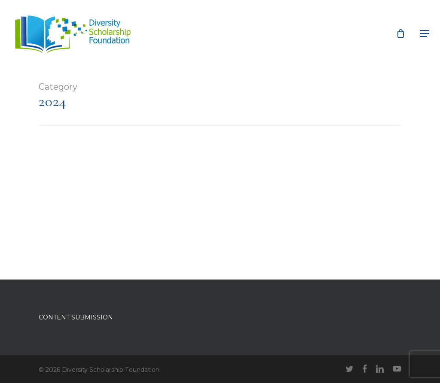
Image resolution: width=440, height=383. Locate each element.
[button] (424, 33)
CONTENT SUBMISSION (76, 317)
